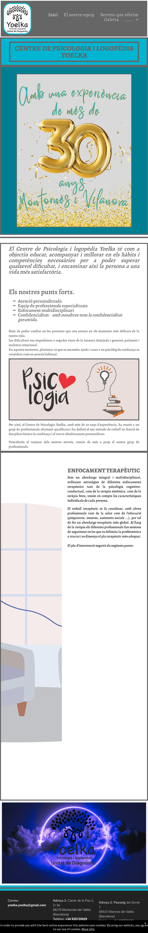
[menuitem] (53, 14)
